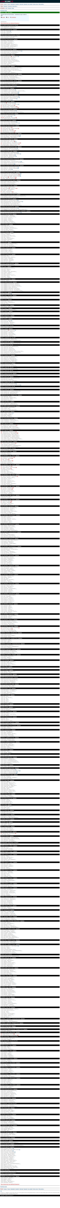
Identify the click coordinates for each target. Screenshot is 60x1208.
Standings (15, 29)
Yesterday (5, 6)
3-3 (11, 293)
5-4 (20, 135)
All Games (2, 8)
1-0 (11, 99)
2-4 (15, 130)
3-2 (20, 153)
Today (1, 6)
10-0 (21, 161)
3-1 (18, 167)
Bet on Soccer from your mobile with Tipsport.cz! (10, 23)
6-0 (18, 200)
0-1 (17, 98)
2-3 (18, 92)
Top (1, 1191)
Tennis (9, 4)
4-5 (14, 1151)
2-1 (16, 86)
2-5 (18, 93)
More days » (14, 6)
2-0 (14, 105)
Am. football (30, 4)
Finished (9, 8)
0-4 (11, 466)
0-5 (16, 773)
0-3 (11, 127)
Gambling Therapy (12, 1193)
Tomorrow (10, 6)
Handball (17, 4)
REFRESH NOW (3, 10)
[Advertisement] (30, 1203)
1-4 (15, 89)
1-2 (20, 176)
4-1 (10, 31)
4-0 (11, 320)
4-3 (20, 142)
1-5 (18, 96)
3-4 (12, 191)
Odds (13, 8)
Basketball (13, 4)
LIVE (6, 8)
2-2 (19, 97)
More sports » (41, 4)
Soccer (1, 4)
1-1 (18, 104)
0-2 (18, 56)
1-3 (16, 121)
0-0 (18, 107)
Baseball (25, 4)
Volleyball (21, 4)
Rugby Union (35, 4)
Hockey (5, 4)
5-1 (21, 212)
